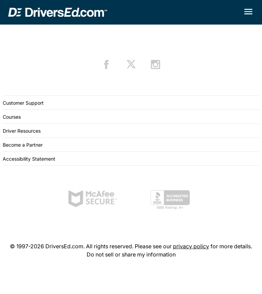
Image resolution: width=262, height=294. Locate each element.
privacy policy (191, 246)
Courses (12, 117)
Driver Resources (22, 131)
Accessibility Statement (29, 159)
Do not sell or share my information (131, 254)
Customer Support (23, 103)
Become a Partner (23, 145)
